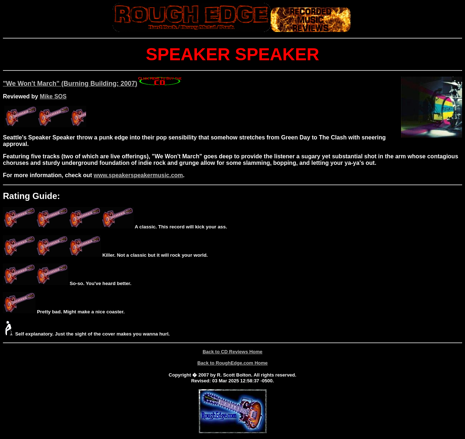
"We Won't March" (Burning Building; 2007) (93, 83)
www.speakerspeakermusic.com (138, 175)
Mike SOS (53, 96)
